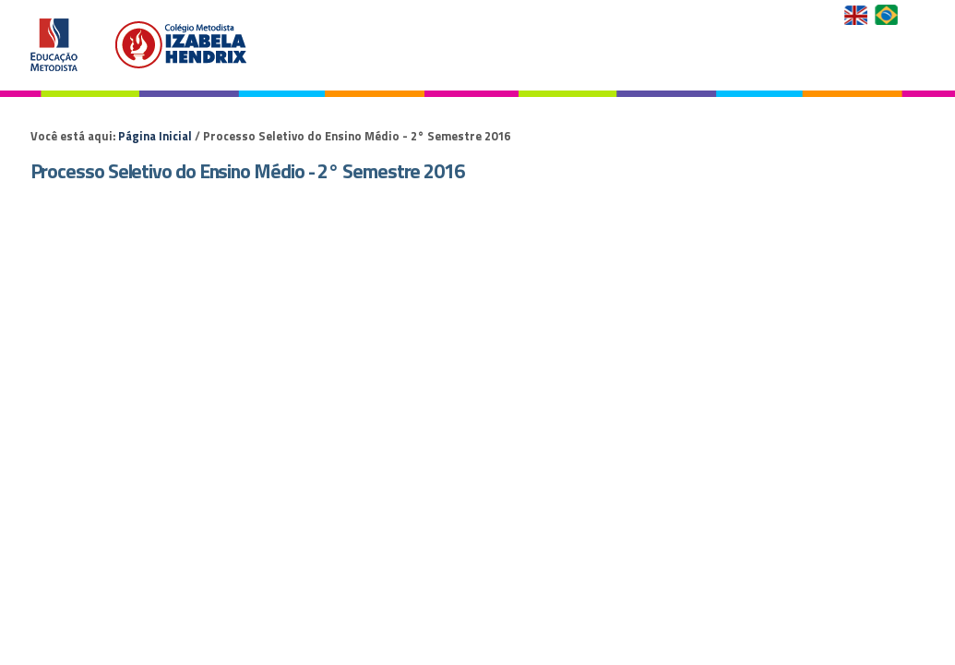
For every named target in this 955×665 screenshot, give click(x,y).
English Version (857, 15)
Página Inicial (155, 136)
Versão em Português (888, 15)
